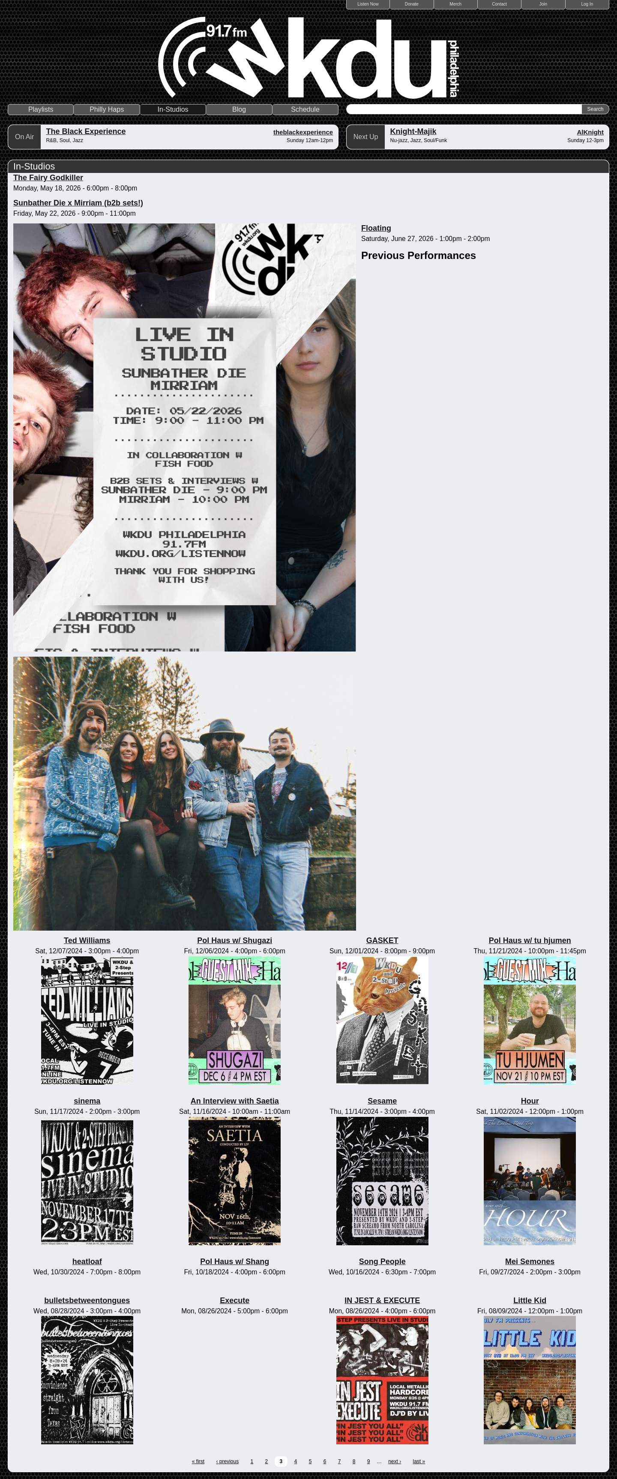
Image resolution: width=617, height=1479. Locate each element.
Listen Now (367, 4)
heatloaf (87, 1261)
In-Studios (173, 109)
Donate (412, 4)
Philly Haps (107, 109)
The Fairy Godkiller (48, 177)
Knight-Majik (413, 131)
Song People (382, 1261)
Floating (376, 228)
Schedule (305, 109)
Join (543, 4)
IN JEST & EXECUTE (382, 1300)
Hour (530, 1101)
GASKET (382, 940)
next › (394, 1461)
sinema (87, 1101)
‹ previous (227, 1461)
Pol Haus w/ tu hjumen (530, 940)
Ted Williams (87, 940)
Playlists (41, 109)
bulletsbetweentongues (87, 1300)
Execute (234, 1300)
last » (419, 1461)
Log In (587, 4)
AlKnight (590, 132)
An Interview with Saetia (235, 1101)
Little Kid (529, 1300)
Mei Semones (529, 1261)
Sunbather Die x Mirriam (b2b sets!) (78, 203)
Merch (455, 4)
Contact (499, 4)
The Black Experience (86, 131)
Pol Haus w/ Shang (234, 1261)
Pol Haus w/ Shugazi (234, 940)
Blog (239, 109)
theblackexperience (303, 132)
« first (198, 1461)
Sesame (382, 1101)
